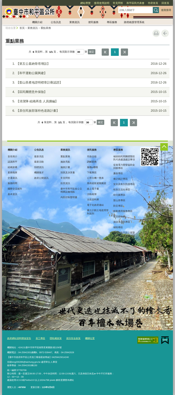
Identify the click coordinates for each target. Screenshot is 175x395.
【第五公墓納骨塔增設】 (87, 63)
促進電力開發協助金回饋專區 (124, 166)
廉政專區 (118, 173)
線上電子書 (93, 188)
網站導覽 (85, 3)
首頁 (22, 27)
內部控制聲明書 (68, 197)
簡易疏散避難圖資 (96, 183)
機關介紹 (37, 22)
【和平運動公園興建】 (87, 73)
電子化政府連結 (95, 205)
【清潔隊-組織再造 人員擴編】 (87, 101)
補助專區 (118, 227)
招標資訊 (39, 167)
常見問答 (118, 3)
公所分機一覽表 (95, 178)
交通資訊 (12, 178)
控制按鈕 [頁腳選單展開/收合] (164, 147)
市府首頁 (153, 3)
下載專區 (92, 172)
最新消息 (39, 156)
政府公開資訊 (41, 178)
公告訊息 (56, 22)
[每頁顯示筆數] (80, 51)
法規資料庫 (93, 199)
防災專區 (118, 205)
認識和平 (12, 161)
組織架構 (12, 167)
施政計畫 (65, 167)
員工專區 (38, 338)
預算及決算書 (67, 172)
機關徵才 (39, 172)
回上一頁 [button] (165, 33)
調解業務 (92, 161)
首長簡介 (12, 156)
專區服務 (112, 22)
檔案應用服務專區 (122, 211)
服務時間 (12, 183)
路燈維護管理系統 (134, 22)
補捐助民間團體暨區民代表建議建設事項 (124, 158)
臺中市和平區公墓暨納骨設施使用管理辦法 (124, 235)
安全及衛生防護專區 (124, 184)
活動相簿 (92, 194)
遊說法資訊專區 (121, 221)
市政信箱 (92, 156)
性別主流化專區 (121, 189)
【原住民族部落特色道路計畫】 (87, 110)
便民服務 (93, 22)
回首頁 (165, 3)
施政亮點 (65, 161)
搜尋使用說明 (101, 3)
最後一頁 (124, 52)
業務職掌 (12, 172)
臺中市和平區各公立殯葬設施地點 (71, 190)
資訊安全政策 (69, 338)
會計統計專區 (120, 178)
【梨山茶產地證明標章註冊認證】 (87, 82)
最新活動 (39, 161)
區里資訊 (65, 183)
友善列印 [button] (156, 33)
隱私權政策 (52, 338)
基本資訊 (12, 194)
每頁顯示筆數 (67, 51)
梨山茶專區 (119, 200)
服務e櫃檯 (92, 167)
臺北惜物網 (119, 216)
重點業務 (46, 27)
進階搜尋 (166, 10)
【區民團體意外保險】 (87, 91)
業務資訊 (74, 22)
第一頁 (105, 52)
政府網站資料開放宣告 (18, 338)
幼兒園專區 (119, 194)
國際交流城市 (15, 188)
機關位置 (85, 338)
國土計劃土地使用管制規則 (98, 212)
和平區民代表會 (135, 3)
